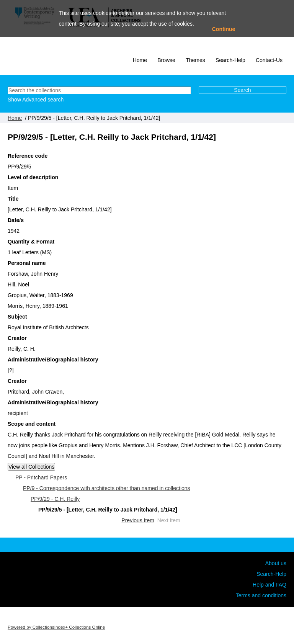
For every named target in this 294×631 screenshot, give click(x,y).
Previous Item (137, 520)
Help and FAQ (269, 585)
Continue (223, 29)
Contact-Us (269, 60)
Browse (166, 60)
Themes (195, 60)
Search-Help (230, 60)
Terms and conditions (261, 595)
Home (140, 60)
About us (275, 563)
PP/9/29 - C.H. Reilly (55, 499)
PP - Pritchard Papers (41, 477)
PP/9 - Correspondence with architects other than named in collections (106, 488)
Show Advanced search (36, 99)
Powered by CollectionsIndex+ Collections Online (56, 626)
